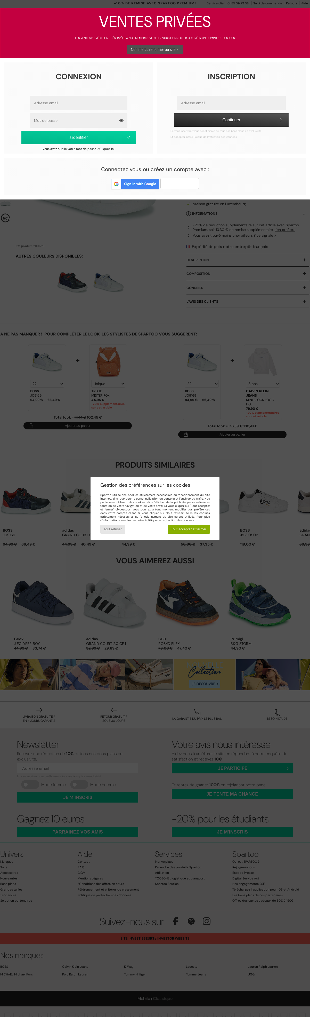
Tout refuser (113, 529)
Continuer (252, 119)
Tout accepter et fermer (188, 529)
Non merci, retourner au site (155, 49)
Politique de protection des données (169, 520)
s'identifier (100, 137)
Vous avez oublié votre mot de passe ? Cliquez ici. (79, 149)
